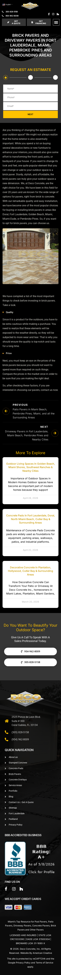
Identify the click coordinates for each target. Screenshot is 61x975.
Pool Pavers (41, 921)
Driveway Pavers (22, 925)
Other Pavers (37, 929)
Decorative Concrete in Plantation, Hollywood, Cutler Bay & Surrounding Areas (30, 571)
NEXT (30, 114)
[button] (56, 22)
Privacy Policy (23, 962)
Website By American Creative (36, 953)
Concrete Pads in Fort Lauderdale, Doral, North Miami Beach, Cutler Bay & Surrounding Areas (30, 519)
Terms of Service (44, 962)
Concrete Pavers (41, 925)
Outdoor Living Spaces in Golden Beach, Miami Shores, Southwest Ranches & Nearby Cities (30, 467)
